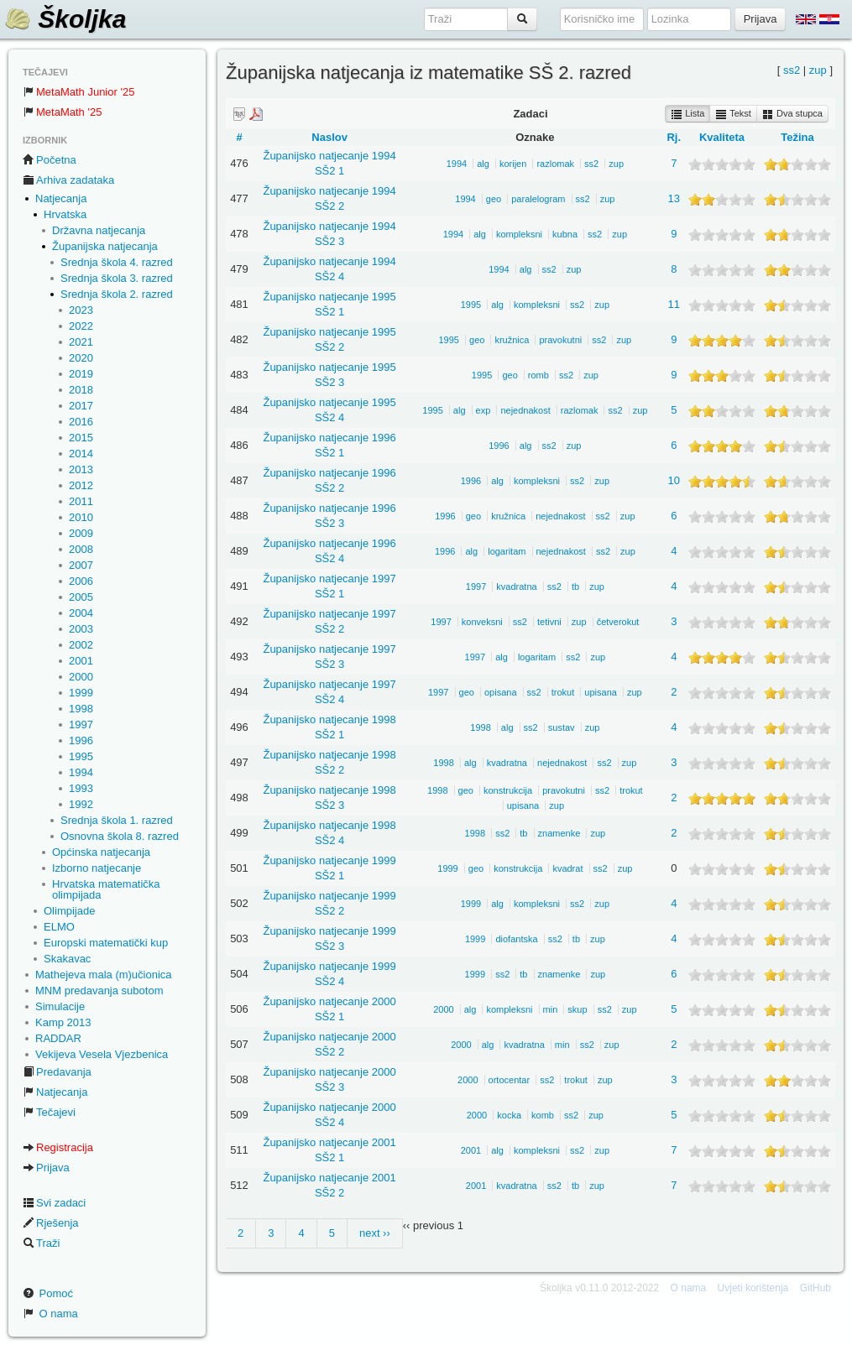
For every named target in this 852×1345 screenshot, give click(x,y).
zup (818, 70)
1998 (81, 708)
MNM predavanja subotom (99, 990)
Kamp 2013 (63, 1022)
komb (542, 1115)
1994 (81, 772)
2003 (81, 629)
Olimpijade (69, 910)
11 (674, 304)
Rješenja (51, 1223)
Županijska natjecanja (105, 246)
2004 (81, 613)
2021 (81, 342)
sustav (561, 727)
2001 (81, 660)
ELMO (59, 926)
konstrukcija (507, 790)
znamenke (559, 833)
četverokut (618, 622)
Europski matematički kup (106, 942)
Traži (41, 1243)
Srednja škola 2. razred (116, 294)
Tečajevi (49, 1112)
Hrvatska (65, 214)
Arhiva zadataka (68, 180)
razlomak (555, 164)
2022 (81, 326)
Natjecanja (60, 198)
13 (674, 198)
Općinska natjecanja (101, 852)
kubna (565, 234)
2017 (81, 405)
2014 (81, 453)
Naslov (329, 137)
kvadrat (567, 868)
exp (483, 410)
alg (483, 164)
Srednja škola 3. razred (116, 278)
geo (493, 199)
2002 (81, 645)
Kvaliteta (722, 137)
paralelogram (538, 199)
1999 (81, 692)
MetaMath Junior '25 (78, 92)
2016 (81, 421)
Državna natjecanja (98, 230)
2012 (81, 485)
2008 (81, 549)
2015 (81, 437)
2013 (81, 469)
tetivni (549, 622)
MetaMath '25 (62, 112)
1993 (81, 788)
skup (577, 1009)
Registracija (58, 1147)
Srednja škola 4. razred (116, 262)
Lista (687, 114)
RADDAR (58, 1038)
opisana (500, 692)
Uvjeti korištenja (753, 1288)
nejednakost (525, 410)
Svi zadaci (54, 1202)
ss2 (791, 70)
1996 (81, 740)
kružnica (511, 340)
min (550, 1009)
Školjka (65, 19)
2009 (81, 533)
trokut (563, 692)
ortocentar (510, 1080)
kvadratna (516, 586)
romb (538, 375)
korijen (512, 164)
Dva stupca (792, 114)
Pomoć (48, 1293)
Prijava (46, 1167)
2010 (81, 517)
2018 (81, 389)
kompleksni (519, 234)
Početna (49, 160)
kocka (509, 1115)
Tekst (733, 114)
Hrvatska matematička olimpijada (106, 889)
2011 (81, 501)
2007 (81, 565)
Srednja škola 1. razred (116, 820)
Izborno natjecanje (96, 868)
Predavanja (57, 1072)
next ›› (374, 1233)
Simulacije (60, 1006)
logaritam (506, 551)
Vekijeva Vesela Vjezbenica (101, 1054)
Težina (797, 137)
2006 (81, 581)
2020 (81, 358)
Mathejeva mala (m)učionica (103, 974)
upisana (600, 692)
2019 (81, 374)
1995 (81, 756)
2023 (81, 310)
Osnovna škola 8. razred (119, 836)
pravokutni (560, 340)
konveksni (482, 622)
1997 (81, 724)
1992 (81, 804)
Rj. (673, 137)
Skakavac (67, 958)
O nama (50, 1313)
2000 (81, 676)
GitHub (815, 1288)
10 (674, 480)
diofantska (516, 939)
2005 (81, 597)
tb (575, 586)
